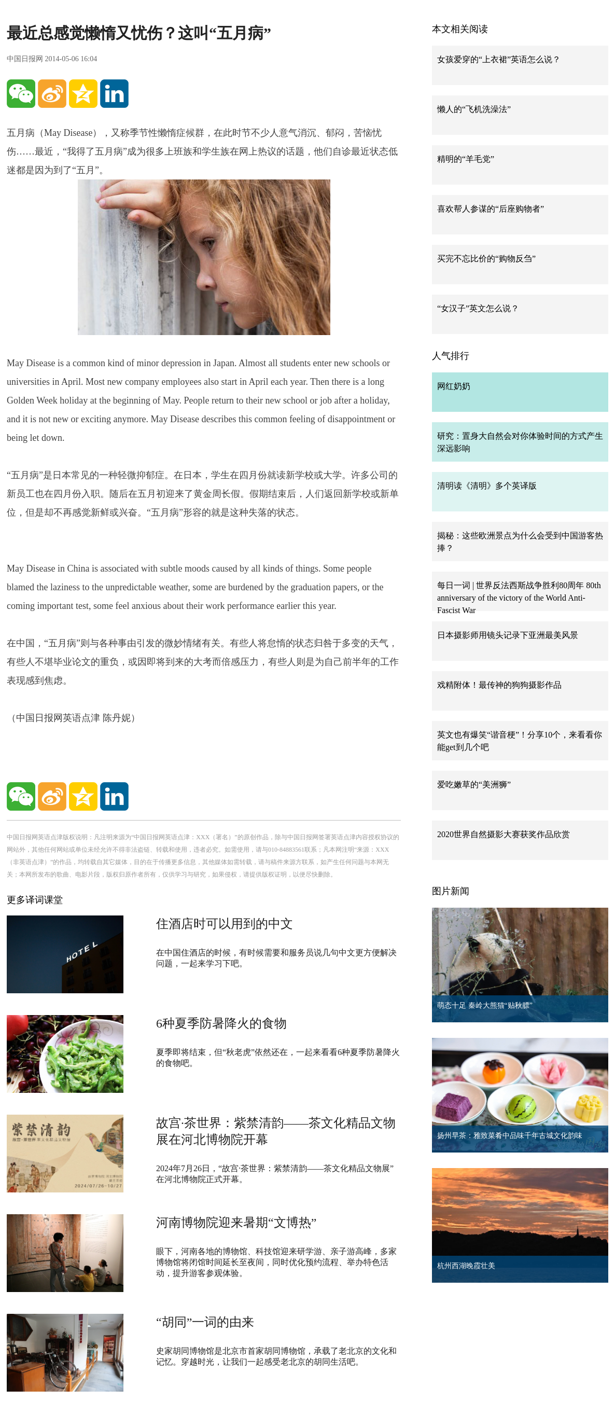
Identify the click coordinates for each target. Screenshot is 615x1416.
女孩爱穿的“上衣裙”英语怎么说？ (499, 59)
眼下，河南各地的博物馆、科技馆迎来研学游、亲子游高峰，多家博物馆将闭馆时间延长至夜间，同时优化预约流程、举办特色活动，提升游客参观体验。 (276, 1262)
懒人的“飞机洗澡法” (474, 109)
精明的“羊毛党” (465, 159)
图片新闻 (450, 891)
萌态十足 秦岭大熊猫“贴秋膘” (485, 1005)
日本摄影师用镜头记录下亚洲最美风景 (507, 635)
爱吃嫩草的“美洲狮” (474, 784)
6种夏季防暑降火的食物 (221, 1023)
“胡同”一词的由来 (205, 1322)
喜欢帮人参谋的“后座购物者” (490, 208)
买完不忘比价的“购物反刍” (486, 258)
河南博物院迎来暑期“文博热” (236, 1222)
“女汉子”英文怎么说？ (478, 308)
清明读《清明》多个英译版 (487, 485)
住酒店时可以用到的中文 (224, 924)
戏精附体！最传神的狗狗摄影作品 (499, 685)
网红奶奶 (453, 386)
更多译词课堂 (35, 900)
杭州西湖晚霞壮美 (466, 1266)
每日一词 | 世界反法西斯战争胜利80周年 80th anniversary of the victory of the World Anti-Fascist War (519, 598)
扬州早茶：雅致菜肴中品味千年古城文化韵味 (509, 1136)
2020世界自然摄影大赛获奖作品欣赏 (503, 834)
